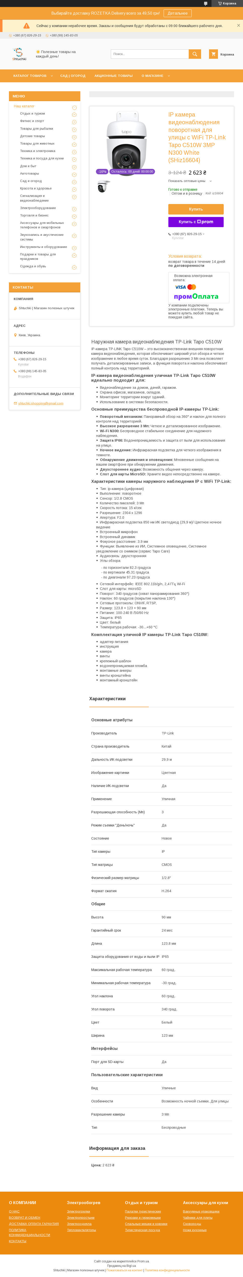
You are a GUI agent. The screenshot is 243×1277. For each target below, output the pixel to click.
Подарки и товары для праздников (38, 256)
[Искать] (195, 54)
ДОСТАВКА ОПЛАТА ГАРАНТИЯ (34, 1224)
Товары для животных (37, 143)
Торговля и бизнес (34, 215)
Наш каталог (24, 106)
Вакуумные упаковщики (201, 1211)
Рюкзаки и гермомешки (143, 1217)
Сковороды (192, 1224)
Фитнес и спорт (32, 121)
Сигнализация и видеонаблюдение (34, 198)
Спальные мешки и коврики (146, 1224)
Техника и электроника (37, 151)
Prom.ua (143, 1261)
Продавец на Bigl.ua (121, 1266)
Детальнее (178, 13)
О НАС (14, 1211)
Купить (196, 209)
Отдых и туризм (32, 113)
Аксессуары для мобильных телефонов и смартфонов (42, 225)
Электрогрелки (78, 1211)
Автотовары (29, 173)
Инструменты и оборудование (43, 247)
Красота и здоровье (36, 188)
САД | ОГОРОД (73, 76)
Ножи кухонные (195, 1230)
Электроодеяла (79, 1224)
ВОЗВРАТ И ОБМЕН (24, 1217)
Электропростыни (80, 1217)
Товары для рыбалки (36, 128)
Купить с (196, 222)
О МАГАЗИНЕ (152, 76)
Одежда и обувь (33, 266)
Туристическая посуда (142, 1230)
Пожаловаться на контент (124, 1270)
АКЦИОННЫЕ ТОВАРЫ (113, 76)
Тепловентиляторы (81, 1230)
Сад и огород (31, 181)
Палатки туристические (143, 1211)
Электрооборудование (38, 208)
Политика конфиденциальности (167, 1270)
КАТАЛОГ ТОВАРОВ (29, 76)
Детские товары (32, 136)
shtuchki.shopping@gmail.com (40, 403)
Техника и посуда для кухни (42, 158)
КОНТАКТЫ (17, 1241)
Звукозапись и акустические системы (41, 237)
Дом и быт (28, 166)
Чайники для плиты (198, 1217)
